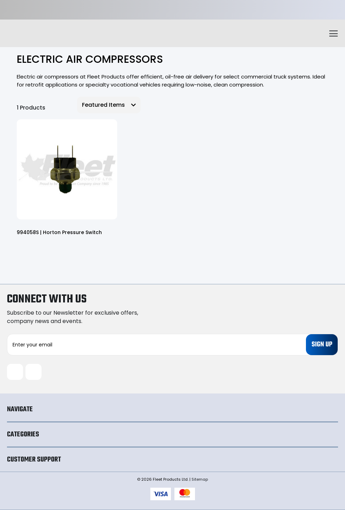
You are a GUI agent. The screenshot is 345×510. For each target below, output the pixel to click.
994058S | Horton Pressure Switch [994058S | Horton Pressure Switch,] (59, 232)
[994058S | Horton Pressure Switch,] (67, 169)
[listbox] (109, 105)
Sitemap (200, 479)
